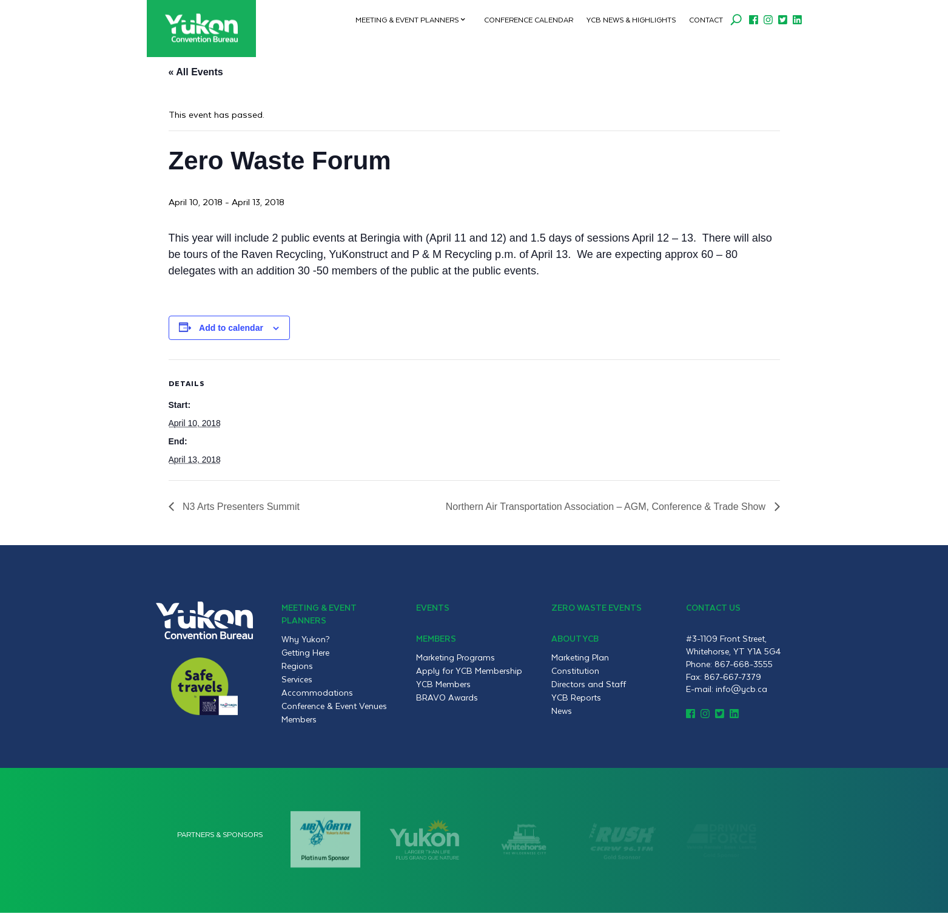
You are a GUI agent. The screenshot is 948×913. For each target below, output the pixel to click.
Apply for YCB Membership (469, 671)
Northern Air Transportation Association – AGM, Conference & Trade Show (607, 506)
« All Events (196, 72)
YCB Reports (576, 697)
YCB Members (443, 684)
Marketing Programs (455, 657)
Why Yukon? (305, 639)
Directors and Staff (588, 684)
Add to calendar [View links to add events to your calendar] (231, 328)
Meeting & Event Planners (407, 19)
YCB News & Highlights (631, 19)
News (561, 711)
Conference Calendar (528, 19)
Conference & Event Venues (334, 706)
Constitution (575, 671)
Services (296, 679)
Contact (706, 19)
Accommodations (317, 692)
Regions (297, 666)
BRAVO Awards (447, 697)
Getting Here (305, 652)
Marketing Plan (580, 657)
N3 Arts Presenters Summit (240, 506)
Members (299, 719)
